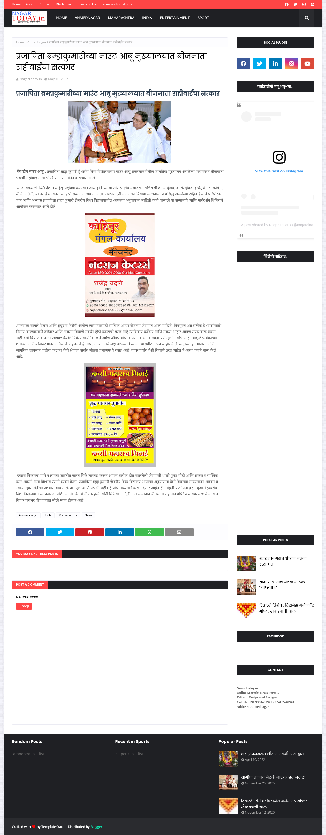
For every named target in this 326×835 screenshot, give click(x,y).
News (89, 515)
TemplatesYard (52, 826)
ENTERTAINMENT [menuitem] (175, 17)
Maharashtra (68, 515)
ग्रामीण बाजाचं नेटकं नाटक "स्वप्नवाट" (282, 585)
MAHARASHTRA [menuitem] (121, 17)
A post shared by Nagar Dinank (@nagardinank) (279, 225)
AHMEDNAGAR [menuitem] (87, 17)
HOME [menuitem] (61, 17)
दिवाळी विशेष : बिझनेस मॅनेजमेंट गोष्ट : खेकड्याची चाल (286, 608)
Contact (45, 4)
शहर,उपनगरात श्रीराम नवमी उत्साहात (283, 561)
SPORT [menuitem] (203, 17)
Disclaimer (63, 4)
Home (16, 4)
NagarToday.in (30, 79)
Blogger (96, 826)
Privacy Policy (86, 4)
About (30, 4)
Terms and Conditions (117, 4)
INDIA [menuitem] (147, 17)
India (48, 515)
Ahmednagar (36, 42)
